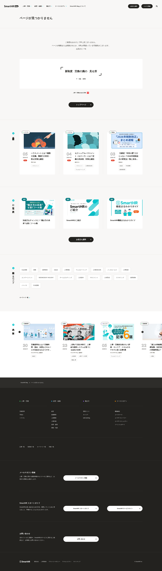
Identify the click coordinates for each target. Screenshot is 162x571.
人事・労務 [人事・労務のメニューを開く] (27, 6)
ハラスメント (35, 165)
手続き (113, 132)
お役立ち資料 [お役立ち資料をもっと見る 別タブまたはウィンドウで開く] (83, 239)
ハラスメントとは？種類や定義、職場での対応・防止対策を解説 (41, 156)
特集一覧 (51, 447)
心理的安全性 (89, 165)
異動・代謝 (54, 428)
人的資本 (81, 277)
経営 (64, 323)
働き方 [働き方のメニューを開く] (49, 6)
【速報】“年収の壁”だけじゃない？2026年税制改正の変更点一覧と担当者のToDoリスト (128, 156)
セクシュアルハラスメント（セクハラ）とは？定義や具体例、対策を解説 (84, 156)
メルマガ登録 (147, 6)
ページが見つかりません (37, 382)
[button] (19, 332)
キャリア (105, 323)
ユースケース (118, 414)
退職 (34, 270)
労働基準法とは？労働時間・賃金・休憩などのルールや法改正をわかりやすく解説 (41, 347)
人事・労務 (25, 401)
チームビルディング (66, 277)
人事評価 (53, 421)
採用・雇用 (54, 424)
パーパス (24, 285)
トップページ (83, 105)
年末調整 (128, 165)
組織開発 (53, 414)
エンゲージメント (27, 277)
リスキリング (120, 277)
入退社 (152, 356)
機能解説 (117, 411)
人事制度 (126, 270)
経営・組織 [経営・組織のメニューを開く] (38, 6)
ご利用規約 (44, 561)
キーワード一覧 (25, 297)
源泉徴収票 (122, 169)
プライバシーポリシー (54, 561)
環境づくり (86, 411)
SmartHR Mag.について (78, 6)
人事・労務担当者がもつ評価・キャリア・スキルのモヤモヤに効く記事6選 (120, 347)
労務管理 (26, 323)
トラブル (26, 132)
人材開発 (53, 418)
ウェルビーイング (80, 169)
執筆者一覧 (31, 447)
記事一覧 (22, 447)
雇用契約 (45, 270)
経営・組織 (57, 401)
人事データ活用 (83, 356)
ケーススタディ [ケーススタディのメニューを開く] (61, 6)
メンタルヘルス (112, 270)
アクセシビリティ (66, 561)
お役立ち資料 (133, 6)
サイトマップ (76, 561)
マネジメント (94, 277)
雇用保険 (133, 277)
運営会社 (36, 561)
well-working (86, 418)
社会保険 (24, 270)
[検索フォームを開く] (157, 6)
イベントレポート (120, 424)
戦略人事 (73, 360)
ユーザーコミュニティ (121, 421)
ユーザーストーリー (120, 418)
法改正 (121, 165)
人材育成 (107, 277)
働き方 (87, 401)
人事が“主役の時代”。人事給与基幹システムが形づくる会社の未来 (81, 347)
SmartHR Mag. (24, 382)
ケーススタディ (122, 401)
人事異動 (67, 270)
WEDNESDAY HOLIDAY (46, 277)
